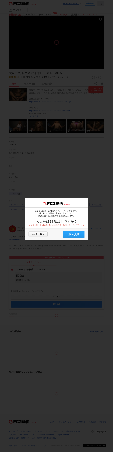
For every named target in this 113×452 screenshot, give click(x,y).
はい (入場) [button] (74, 234)
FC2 (49, 203)
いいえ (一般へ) (38, 234)
